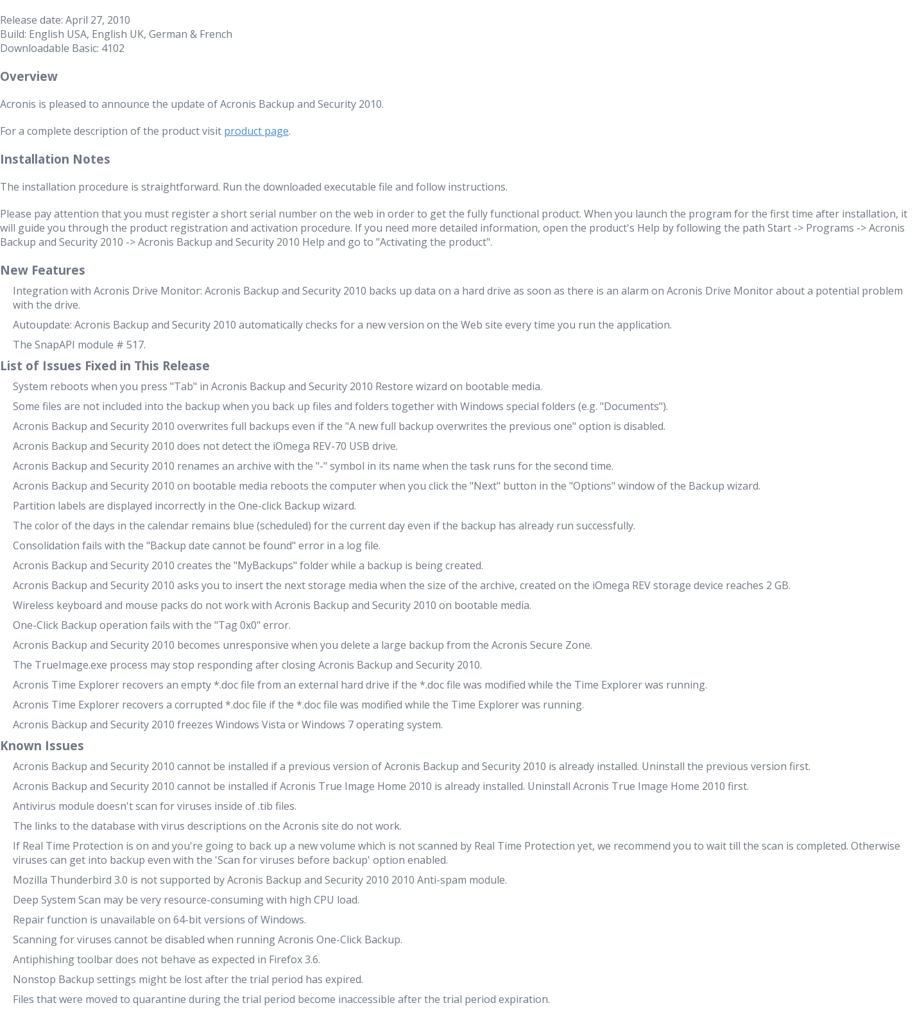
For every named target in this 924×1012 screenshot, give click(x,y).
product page (256, 131)
